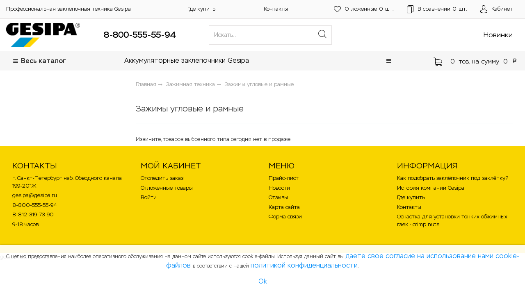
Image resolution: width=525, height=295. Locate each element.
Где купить (201, 8)
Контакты (276, 8)
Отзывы (278, 197)
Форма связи (285, 216)
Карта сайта (284, 207)
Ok (262, 281)
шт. (364, 9)
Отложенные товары (167, 187)
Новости (279, 187)
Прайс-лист (284, 178)
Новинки (498, 34)
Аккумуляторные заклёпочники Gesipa (186, 60)
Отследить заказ (162, 178)
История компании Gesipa (430, 187)
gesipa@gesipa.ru (34, 195)
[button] (388, 60)
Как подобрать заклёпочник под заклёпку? (452, 178)
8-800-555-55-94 (140, 35)
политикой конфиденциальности (304, 265)
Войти (149, 197)
